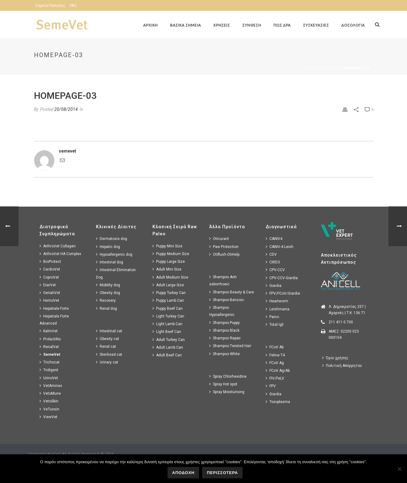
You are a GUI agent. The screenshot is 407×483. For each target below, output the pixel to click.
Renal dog (106, 308)
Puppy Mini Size (167, 246)
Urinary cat (107, 362)
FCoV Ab (275, 347)
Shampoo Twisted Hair (230, 345)
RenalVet (49, 346)
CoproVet (49, 277)
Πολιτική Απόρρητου (342, 365)
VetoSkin (48, 401)
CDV (271, 254)
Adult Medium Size (170, 277)
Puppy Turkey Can (169, 292)
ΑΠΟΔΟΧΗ (183, 472)
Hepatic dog (108, 246)
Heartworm (277, 301)
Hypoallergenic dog (114, 254)
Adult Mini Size (166, 269)
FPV (271, 386)
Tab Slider (330, 68)
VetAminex (50, 385)
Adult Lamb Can (167, 347)
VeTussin (49, 409)
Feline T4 (275, 355)
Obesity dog (108, 292)
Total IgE (275, 324)
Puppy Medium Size (170, 253)
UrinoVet (48, 378)
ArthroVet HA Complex (60, 253)
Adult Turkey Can (168, 339)
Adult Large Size (168, 285)
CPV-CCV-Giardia (282, 277)
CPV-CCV (275, 269)
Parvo (272, 316)
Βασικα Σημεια (185, 25)
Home (311, 68)
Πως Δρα (282, 25)
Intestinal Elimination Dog (116, 273)
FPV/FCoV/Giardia (283, 293)
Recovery (106, 300)
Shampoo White (224, 353)
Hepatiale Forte (54, 308)
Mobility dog (108, 285)
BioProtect (50, 261)
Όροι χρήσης (335, 357)
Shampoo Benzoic (226, 299)
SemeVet (49, 354)
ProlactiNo (50, 339)
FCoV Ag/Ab (278, 370)
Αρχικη (150, 25)
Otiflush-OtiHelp (224, 254)
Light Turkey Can (168, 316)
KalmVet (48, 331)
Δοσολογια (353, 25)
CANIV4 (274, 238)
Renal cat (106, 346)
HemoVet (49, 300)
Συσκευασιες (316, 25)
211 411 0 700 (341, 322)
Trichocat (49, 362)
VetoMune (50, 393)
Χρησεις (221, 25)
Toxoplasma (278, 401)
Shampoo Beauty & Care (231, 292)
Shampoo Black (224, 330)
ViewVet (48, 416)
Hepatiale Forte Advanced (54, 320)
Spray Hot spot (223, 384)
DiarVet (47, 285)
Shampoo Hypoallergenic (222, 311)
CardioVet (49, 269)
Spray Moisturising (226, 391)
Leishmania (277, 309)
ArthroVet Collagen (57, 246)
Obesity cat (107, 338)
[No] (399, 469)
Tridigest (48, 370)
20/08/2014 (66, 109)
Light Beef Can (166, 331)
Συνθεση (251, 25)
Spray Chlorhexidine (228, 376)
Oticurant (219, 238)
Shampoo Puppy (224, 322)
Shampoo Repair (225, 338)
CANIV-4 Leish (279, 246)
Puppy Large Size (168, 261)
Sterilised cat (109, 354)
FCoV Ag (275, 362)
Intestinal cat (109, 331)
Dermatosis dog (111, 238)
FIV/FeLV (275, 378)
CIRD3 (273, 262)
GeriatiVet (49, 292)
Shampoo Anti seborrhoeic (223, 280)
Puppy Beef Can (167, 308)
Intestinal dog (109, 262)
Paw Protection (224, 246)
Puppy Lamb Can (168, 300)
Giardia (273, 285)
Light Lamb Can (167, 323)
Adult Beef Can (167, 355)
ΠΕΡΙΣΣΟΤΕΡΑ (222, 472)
